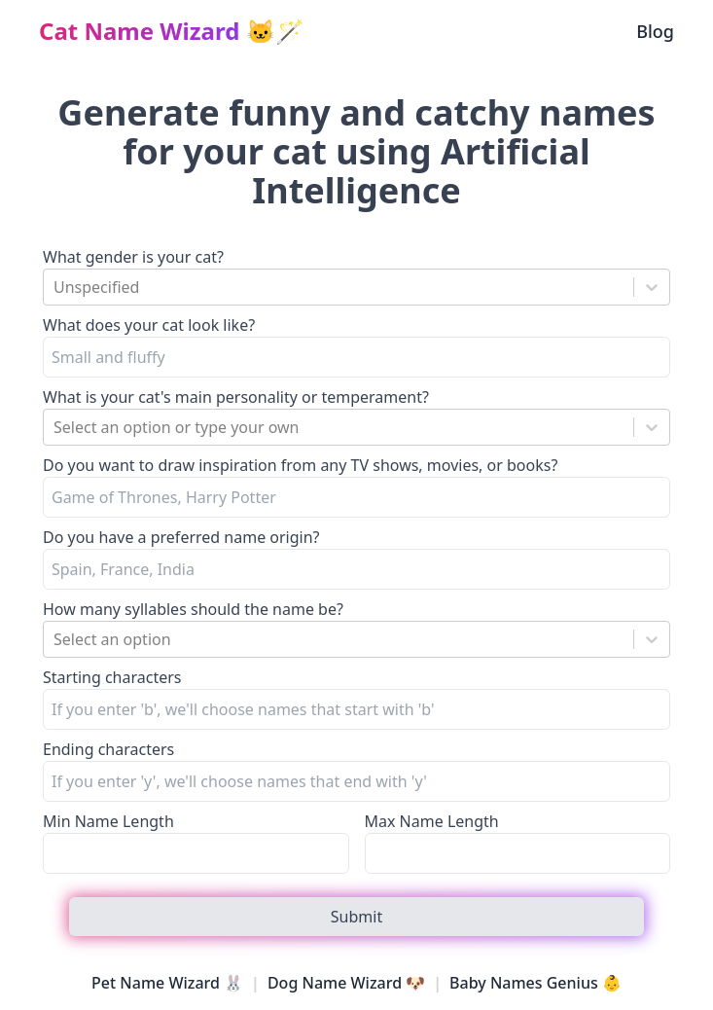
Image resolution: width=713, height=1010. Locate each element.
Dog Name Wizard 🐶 (346, 982)
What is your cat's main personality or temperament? (236, 397)
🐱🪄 (171, 31)
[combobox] (55, 287)
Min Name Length (108, 821)
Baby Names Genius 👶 (535, 982)
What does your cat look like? (149, 325)
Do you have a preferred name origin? (181, 537)
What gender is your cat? (133, 257)
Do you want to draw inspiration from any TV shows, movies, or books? (300, 465)
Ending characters (108, 749)
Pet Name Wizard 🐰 (167, 982)
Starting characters (112, 677)
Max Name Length (432, 821)
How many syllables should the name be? (193, 609)
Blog (655, 31)
